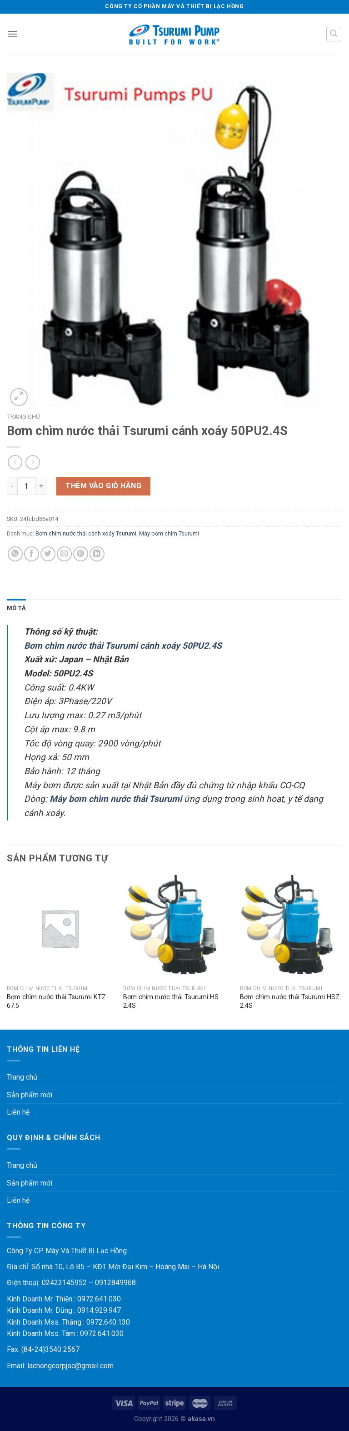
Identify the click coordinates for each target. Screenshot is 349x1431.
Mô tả (16, 608)
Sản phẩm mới (29, 1095)
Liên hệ (18, 1112)
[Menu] (12, 34)
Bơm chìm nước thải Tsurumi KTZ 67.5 (56, 1001)
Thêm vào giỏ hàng (103, 485)
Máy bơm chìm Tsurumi (169, 533)
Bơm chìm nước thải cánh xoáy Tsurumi (85, 533)
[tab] (16, 608)
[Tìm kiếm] (334, 34)
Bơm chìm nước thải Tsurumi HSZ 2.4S (289, 1001)
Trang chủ (23, 416)
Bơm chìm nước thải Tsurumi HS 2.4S (171, 1001)
